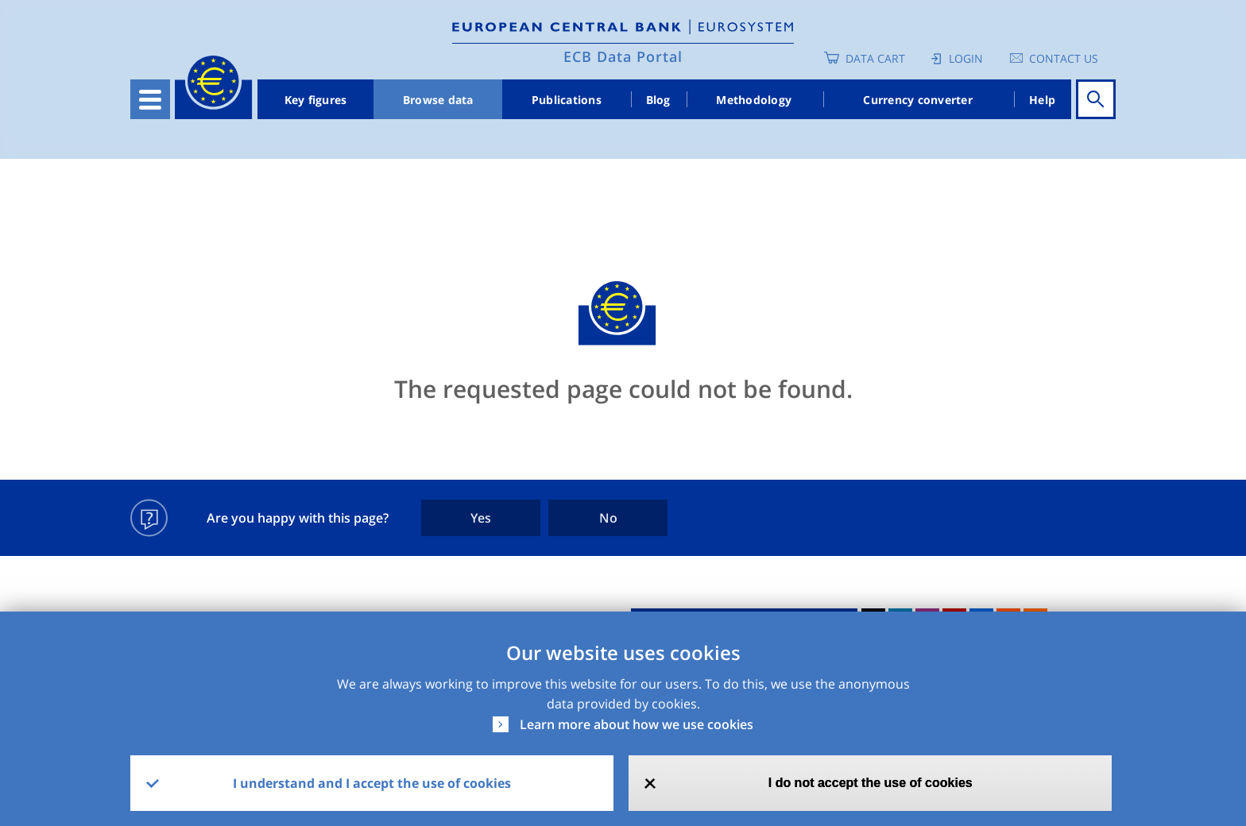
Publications (567, 99)
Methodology (753, 99)
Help (1042, 99)
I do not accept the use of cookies (870, 782)
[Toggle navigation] (150, 99)
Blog (658, 99)
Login (966, 58)
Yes (480, 518)
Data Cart (875, 58)
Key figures (315, 99)
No (608, 518)
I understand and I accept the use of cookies (372, 783)
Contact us (1063, 58)
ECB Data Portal (623, 56)
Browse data (438, 99)
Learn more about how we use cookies (636, 724)
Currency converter (918, 99)
